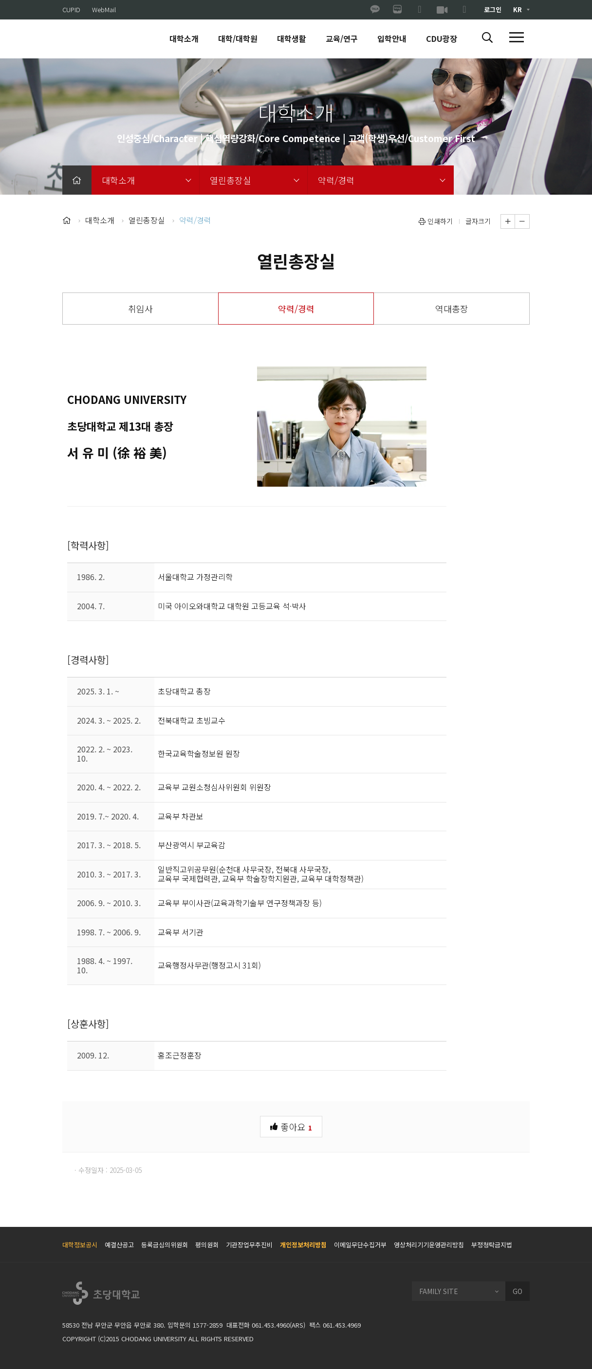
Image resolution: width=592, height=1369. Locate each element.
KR (517, 9)
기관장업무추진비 (249, 1244)
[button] (487, 38)
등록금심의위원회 (164, 1244)
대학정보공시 (79, 1244)
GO (517, 1291)
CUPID (71, 9)
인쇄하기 (436, 221)
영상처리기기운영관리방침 (429, 1244)
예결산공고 (119, 1244)
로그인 (492, 9)
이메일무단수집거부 (360, 1244)
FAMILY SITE (438, 1291)
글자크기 (478, 221)
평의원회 (207, 1244)
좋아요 (291, 1126)
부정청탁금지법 (491, 1244)
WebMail (104, 9)
